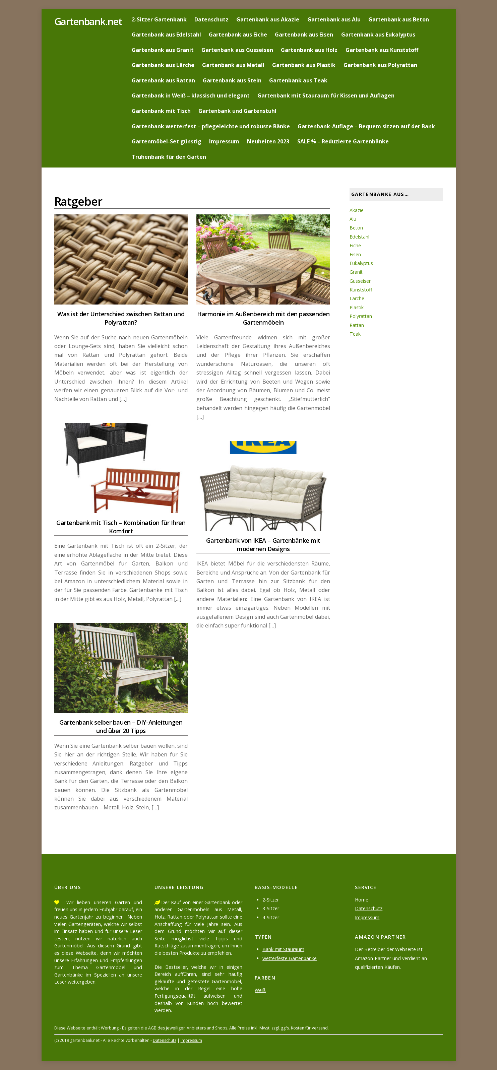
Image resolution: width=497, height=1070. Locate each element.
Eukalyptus (361, 263)
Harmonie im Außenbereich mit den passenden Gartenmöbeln (263, 318)
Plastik (357, 307)
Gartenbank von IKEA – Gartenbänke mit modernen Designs (263, 544)
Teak (355, 334)
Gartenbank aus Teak (298, 80)
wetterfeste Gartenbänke (290, 958)
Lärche (357, 298)
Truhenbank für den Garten (169, 156)
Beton (356, 227)
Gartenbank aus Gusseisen (237, 50)
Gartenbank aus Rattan (163, 80)
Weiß (260, 990)
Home (362, 899)
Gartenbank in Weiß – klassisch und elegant (191, 95)
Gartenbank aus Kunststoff (382, 50)
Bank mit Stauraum (283, 949)
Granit (356, 272)
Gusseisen (361, 281)
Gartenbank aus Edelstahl (166, 34)
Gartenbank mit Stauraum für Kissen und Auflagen (325, 95)
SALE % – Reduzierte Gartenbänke (343, 141)
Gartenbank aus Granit (163, 50)
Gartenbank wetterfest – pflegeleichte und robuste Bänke (211, 126)
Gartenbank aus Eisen (304, 34)
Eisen (355, 254)
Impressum (224, 141)
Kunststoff (361, 289)
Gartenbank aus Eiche (238, 34)
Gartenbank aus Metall (233, 65)
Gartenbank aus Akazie (267, 19)
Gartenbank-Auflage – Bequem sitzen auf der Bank (366, 126)
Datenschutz (211, 19)
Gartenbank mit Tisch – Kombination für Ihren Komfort (120, 527)
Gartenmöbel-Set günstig (166, 141)
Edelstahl (360, 236)
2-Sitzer (270, 899)
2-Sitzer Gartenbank (159, 19)
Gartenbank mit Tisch (161, 111)
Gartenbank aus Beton (398, 19)
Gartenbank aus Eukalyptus (378, 34)
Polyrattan (361, 316)
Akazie (357, 210)
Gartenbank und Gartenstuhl (237, 111)
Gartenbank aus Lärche (163, 65)
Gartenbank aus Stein (232, 80)
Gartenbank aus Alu (334, 19)
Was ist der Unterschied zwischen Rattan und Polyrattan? (120, 318)
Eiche (355, 245)
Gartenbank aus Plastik (303, 65)
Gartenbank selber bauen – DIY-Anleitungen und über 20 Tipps (121, 726)
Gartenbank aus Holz (309, 50)
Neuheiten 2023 (268, 141)
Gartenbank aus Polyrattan (380, 65)
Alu (353, 219)
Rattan (357, 325)
